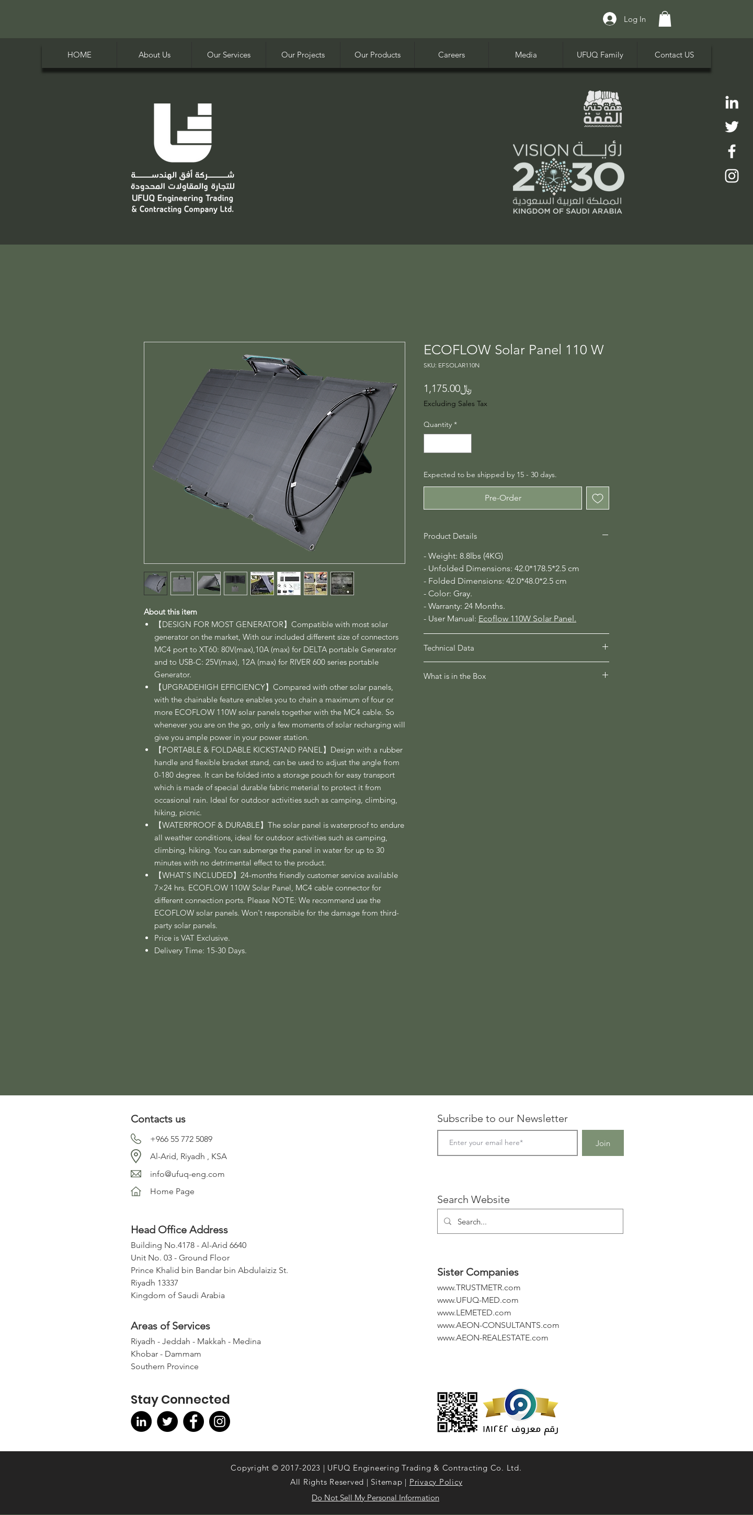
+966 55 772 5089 (181, 1139)
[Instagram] (732, 176)
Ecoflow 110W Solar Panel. (527, 618)
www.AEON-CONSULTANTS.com (498, 1325)
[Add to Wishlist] (597, 498)
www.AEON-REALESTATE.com (493, 1338)
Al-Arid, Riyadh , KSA (188, 1156)
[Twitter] (732, 127)
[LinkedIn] (732, 102)
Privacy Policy (436, 1482)
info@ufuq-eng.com (187, 1174)
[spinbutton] (447, 443)
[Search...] (529, 1221)
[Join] (603, 1143)
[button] (664, 19)
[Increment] (463, 443)
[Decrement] (431, 443)
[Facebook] (732, 151)
